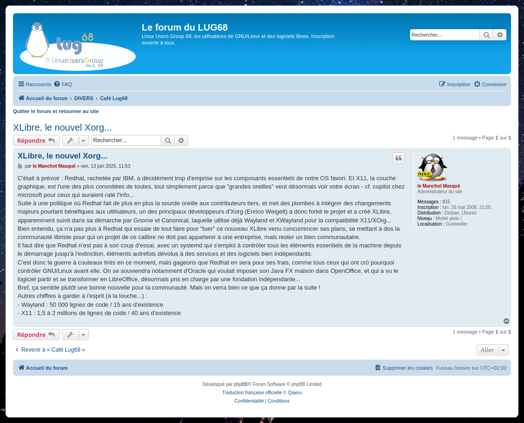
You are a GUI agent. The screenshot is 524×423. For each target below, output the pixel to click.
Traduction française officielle (252, 392)
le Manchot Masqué (438, 186)
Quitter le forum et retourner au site (56, 111)
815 (446, 201)
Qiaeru (295, 392)
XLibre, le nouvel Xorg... (62, 127)
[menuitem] (62, 84)
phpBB (241, 384)
